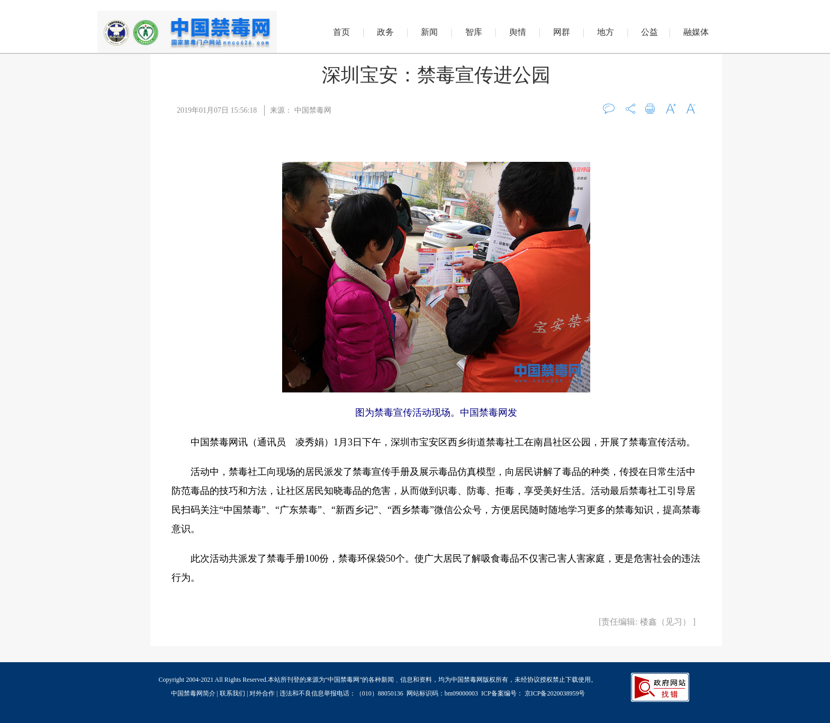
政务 (385, 32)
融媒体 (696, 32)
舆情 (517, 32)
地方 (605, 32)
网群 (561, 32)
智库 (473, 32)
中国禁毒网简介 (194, 693)
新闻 (429, 32)
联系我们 (232, 693)
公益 (649, 32)
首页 (341, 32)
